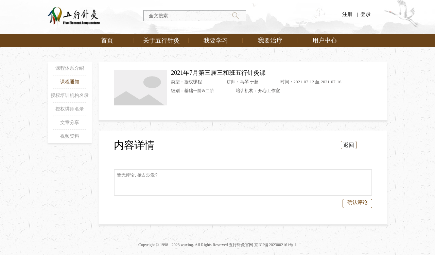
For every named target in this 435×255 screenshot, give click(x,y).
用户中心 (324, 40)
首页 (107, 40)
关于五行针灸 (161, 40)
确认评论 (357, 202)
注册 (347, 14)
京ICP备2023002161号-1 (275, 244)
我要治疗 (270, 40)
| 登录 (364, 14)
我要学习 (216, 40)
